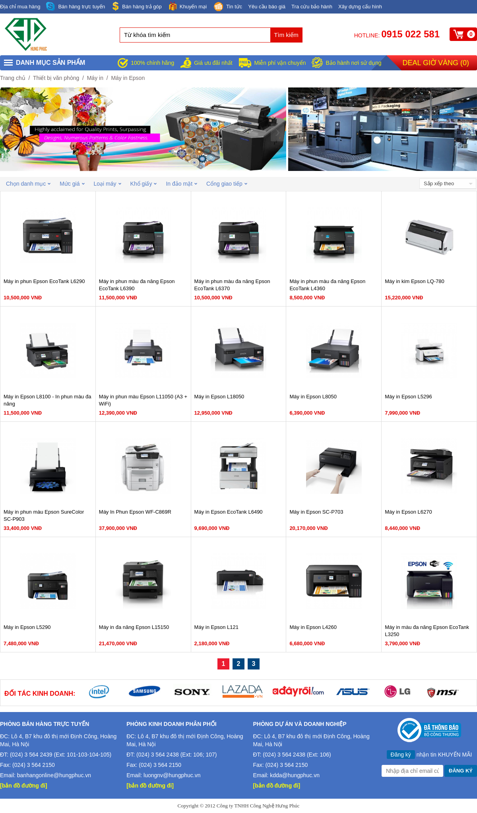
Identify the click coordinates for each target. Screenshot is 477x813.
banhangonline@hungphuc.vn (54, 775)
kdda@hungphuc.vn (295, 775)
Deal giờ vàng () (436, 63)
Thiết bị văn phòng (56, 78)
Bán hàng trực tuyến (75, 6)
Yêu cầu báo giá (266, 7)
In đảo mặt (181, 183)
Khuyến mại (187, 6)
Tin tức (227, 7)
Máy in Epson (128, 78)
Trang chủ (12, 78)
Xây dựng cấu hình (360, 7)
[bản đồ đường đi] (23, 785)
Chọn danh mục (28, 183)
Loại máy (107, 183)
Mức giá (72, 183)
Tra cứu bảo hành (311, 7)
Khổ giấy (143, 183)
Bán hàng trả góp (136, 6)
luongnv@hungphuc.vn (171, 775)
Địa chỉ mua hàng (20, 7)
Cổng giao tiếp (226, 183)
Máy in (95, 78)
